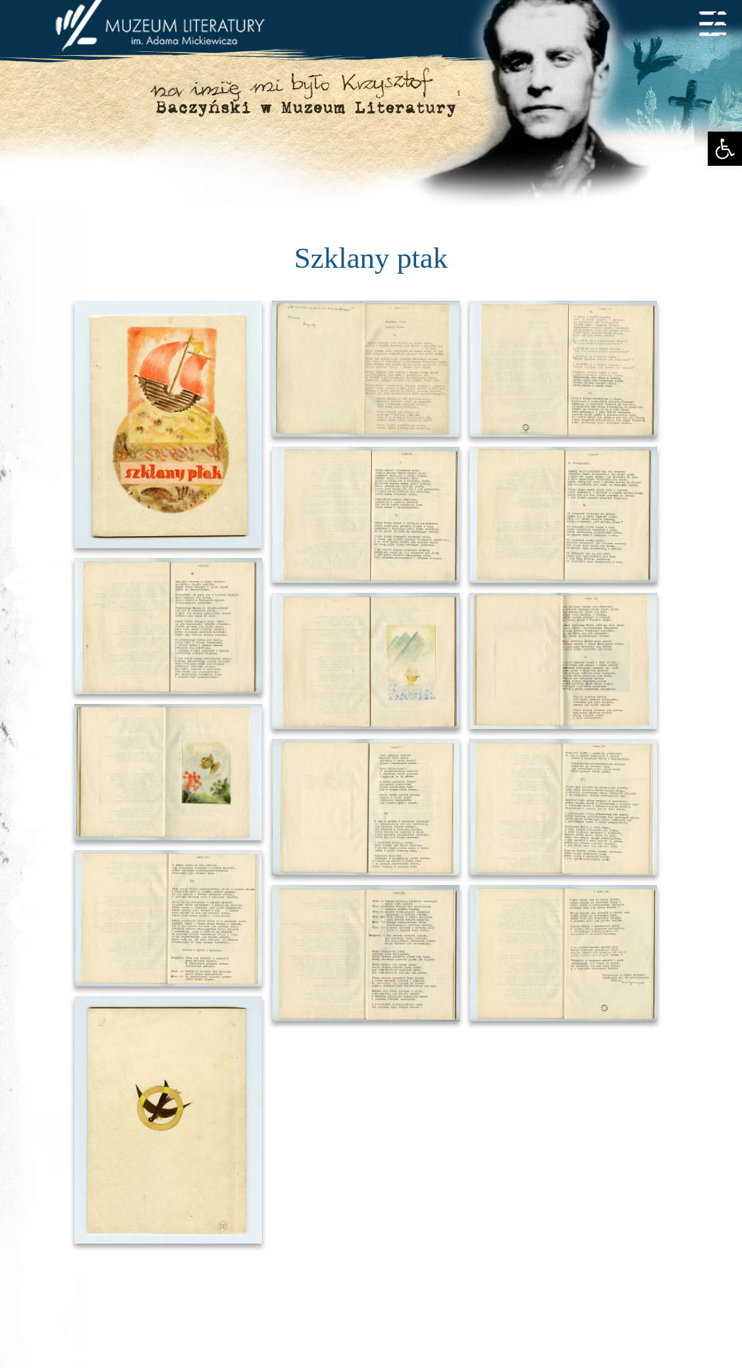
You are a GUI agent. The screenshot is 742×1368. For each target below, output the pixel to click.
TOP (371, 1145)
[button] (725, 149)
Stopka (371, 1234)
